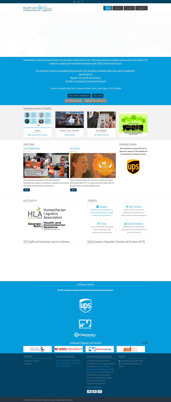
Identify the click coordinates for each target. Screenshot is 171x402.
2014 (69, 364)
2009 (69, 366)
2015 (64, 364)
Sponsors (133, 8)
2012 (79, 364)
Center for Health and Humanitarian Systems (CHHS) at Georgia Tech (99, 369)
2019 (69, 361)
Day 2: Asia (97, 96)
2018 (74, 361)
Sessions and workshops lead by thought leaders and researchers (103, 212)
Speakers (38, 130)
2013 (74, 364)
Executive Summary (73, 101)
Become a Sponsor (33, 361)
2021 (59, 361)
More (26, 190)
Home (116, 8)
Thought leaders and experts (37, 135)
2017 (79, 361)
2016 (59, 364)
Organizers (142, 8)
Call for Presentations (31, 148)
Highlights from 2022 (101, 135)
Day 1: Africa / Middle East (79, 96)
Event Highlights (101, 130)
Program (124, 8)
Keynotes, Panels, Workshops (69, 130)
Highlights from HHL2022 (95, 101)
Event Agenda (69, 135)
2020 (64, 361)
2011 (59, 366)
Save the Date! (75, 148)
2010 (64, 366)
